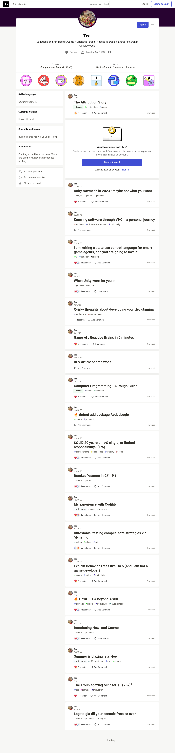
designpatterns (81, 451)
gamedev (99, 195)
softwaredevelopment (96, 224)
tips (76, 689)
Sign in (125, 169)
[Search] (15, 4)
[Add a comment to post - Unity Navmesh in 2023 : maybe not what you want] (81, 201)
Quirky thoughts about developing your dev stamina (114, 309)
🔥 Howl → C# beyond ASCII (96, 599)
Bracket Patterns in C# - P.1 (95, 476)
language (79, 603)
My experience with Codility (95, 504)
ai (86, 107)
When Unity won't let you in (94, 281)
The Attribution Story (90, 102)
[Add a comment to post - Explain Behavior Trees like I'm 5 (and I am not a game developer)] (80, 581)
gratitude (78, 224)
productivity (114, 224)
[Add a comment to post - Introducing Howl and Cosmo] (82, 638)
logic (96, 542)
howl (108, 661)
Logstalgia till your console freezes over (105, 714)
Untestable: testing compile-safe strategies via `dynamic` (110, 535)
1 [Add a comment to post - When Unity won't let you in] (101, 291)
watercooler (80, 509)
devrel (119, 451)
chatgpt (94, 107)
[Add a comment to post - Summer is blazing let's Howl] (80, 667)
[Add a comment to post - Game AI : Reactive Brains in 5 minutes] (81, 344)
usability (109, 451)
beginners (99, 390)
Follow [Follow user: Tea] (142, 24)
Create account (161, 4)
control (87, 575)
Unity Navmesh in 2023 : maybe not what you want (113, 191)
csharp (78, 419)
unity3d (78, 195)
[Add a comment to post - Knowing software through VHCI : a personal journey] (82, 230)
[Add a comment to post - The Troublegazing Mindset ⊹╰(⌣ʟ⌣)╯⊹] (80, 695)
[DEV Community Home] (5, 4)
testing (78, 542)
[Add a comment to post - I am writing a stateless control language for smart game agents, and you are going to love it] (82, 262)
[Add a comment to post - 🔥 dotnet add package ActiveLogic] (82, 425)
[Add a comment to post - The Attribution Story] (80, 113)
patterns (88, 480)
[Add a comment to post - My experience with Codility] (82, 515)
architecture (97, 451)
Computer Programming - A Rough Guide (105, 386)
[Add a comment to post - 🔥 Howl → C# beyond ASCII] (82, 609)
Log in (145, 4)
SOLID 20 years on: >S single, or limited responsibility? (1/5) (104, 445)
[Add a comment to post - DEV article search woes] (82, 368)
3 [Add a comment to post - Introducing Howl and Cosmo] (101, 638)
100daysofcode (116, 603)
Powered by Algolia (99, 4)
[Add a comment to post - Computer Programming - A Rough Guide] (81, 396)
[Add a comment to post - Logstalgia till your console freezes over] (82, 724)
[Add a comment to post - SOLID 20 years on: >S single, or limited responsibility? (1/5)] (82, 457)
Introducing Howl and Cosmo (96, 628)
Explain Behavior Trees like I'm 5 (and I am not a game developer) (111, 568)
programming (95, 314)
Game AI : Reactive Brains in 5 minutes (104, 337)
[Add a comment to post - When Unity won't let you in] (82, 291)
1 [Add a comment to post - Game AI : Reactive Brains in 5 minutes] (98, 344)
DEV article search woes (92, 362)
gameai (88, 195)
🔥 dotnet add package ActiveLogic (101, 415)
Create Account (112, 162)
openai (103, 107)
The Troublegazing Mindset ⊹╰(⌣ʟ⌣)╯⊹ (104, 685)
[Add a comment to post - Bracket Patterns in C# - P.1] (82, 486)
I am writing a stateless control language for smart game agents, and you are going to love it (113, 250)
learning (85, 689)
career (88, 390)
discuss (78, 107)
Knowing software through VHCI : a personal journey (114, 220)
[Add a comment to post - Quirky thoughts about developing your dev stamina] (79, 319)
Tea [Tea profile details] (75, 95)
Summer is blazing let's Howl (96, 656)
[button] (26, 80)
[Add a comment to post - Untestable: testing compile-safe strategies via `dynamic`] (82, 548)
